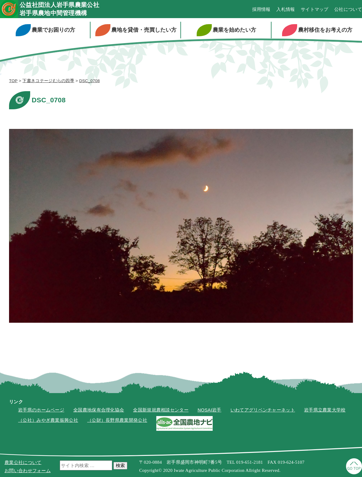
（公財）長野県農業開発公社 (117, 420)
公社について (348, 9)
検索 (120, 465)
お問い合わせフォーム (28, 470)
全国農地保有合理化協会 (98, 409)
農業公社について (23, 462)
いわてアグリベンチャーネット (262, 409)
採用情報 (261, 9)
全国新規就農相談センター (161, 409)
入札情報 (285, 9)
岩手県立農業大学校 (325, 409)
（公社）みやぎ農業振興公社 (48, 420)
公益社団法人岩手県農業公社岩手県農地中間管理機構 (59, 9)
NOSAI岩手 (209, 409)
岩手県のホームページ (41, 409)
